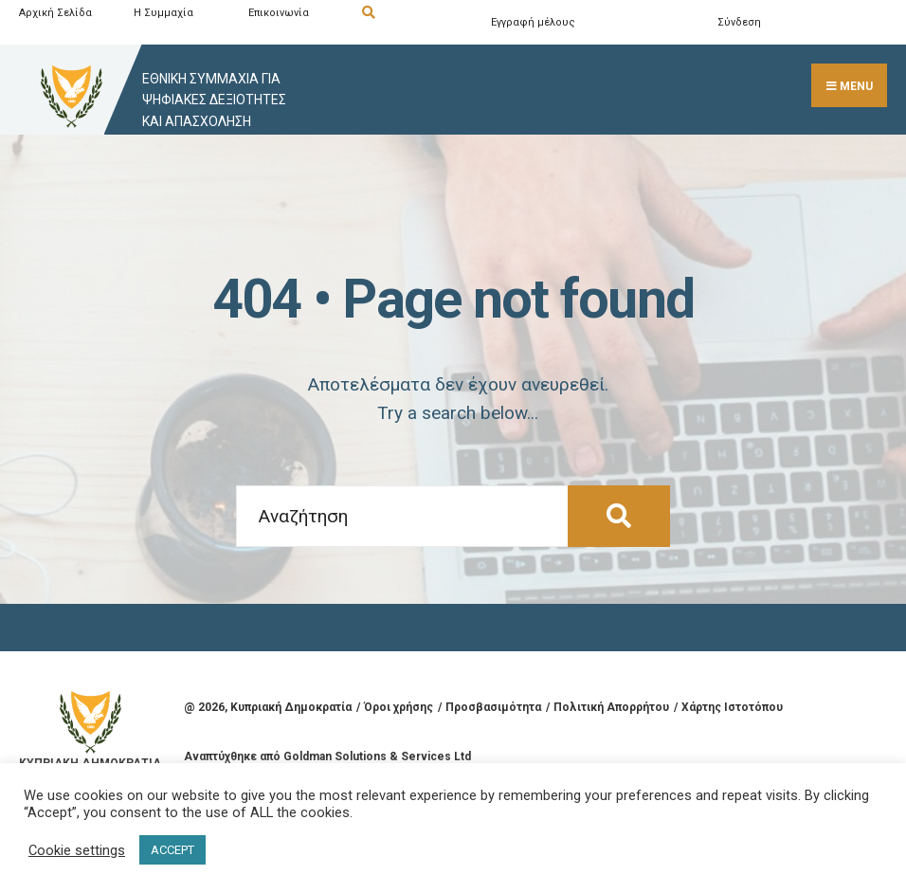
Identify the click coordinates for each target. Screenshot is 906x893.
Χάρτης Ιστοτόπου (732, 707)
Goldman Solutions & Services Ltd (377, 756)
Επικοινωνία (278, 13)
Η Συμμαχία (163, 13)
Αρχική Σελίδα (55, 13)
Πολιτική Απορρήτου (611, 707)
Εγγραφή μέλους (533, 22)
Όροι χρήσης (398, 707)
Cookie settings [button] (76, 850)
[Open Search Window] (415, 13)
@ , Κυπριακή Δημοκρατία (268, 707)
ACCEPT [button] (172, 850)
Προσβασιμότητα (493, 707)
